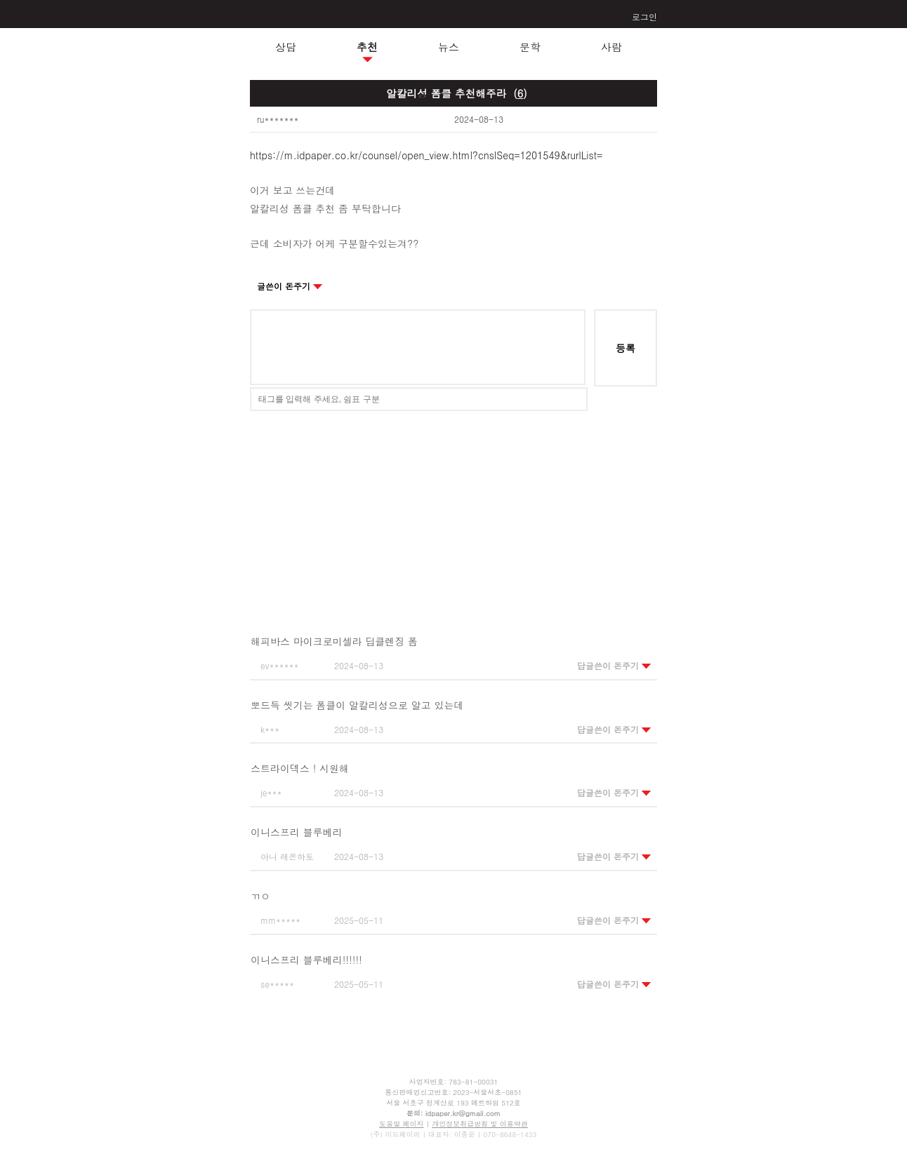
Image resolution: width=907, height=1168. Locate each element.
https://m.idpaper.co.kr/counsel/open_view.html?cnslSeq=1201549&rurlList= (426, 155)
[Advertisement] (453, 512)
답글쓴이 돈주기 (614, 665)
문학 (530, 46)
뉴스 (448, 46)
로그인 (644, 16)
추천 (367, 46)
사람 (611, 46)
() (520, 93)
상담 (285, 46)
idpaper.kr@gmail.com (463, 1113)
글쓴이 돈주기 (290, 286)
